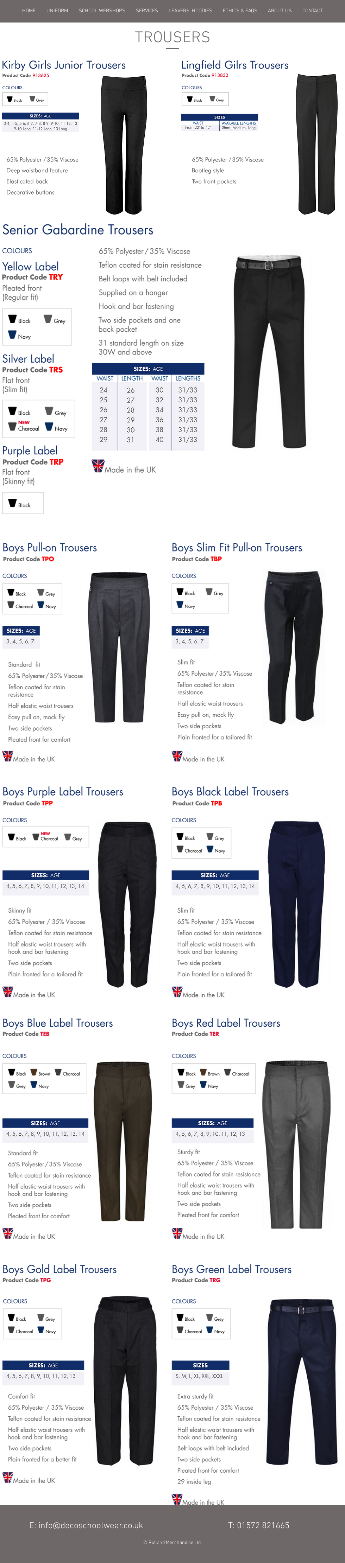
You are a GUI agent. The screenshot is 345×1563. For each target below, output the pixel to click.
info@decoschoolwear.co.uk (90, 1526)
